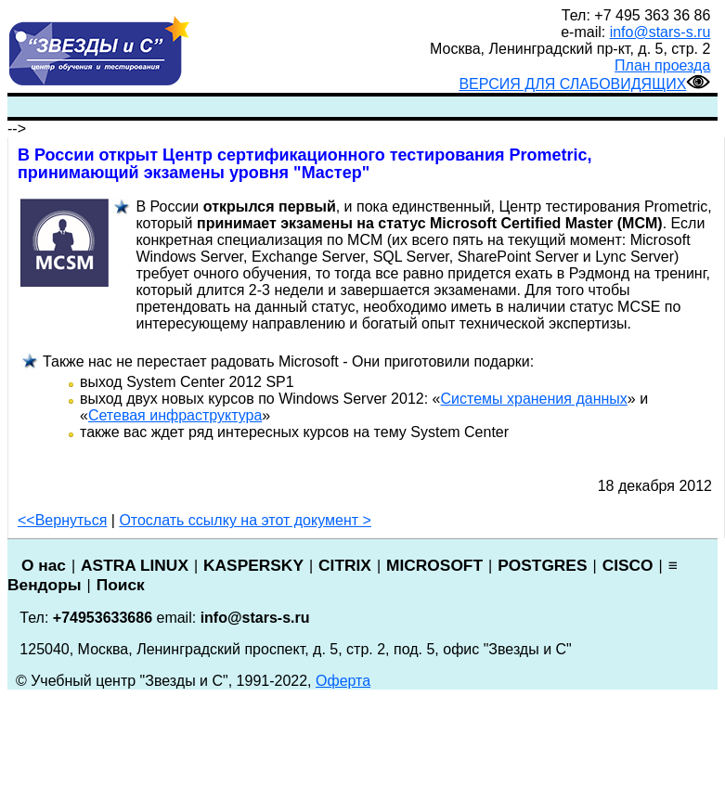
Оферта (343, 681)
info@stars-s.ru (660, 32)
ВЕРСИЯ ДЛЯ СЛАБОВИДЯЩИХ (584, 84)
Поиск (121, 584)
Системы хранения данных (534, 398)
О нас (43, 565)
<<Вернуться (62, 520)
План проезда (662, 65)
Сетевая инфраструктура (175, 415)
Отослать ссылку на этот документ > (245, 520)
